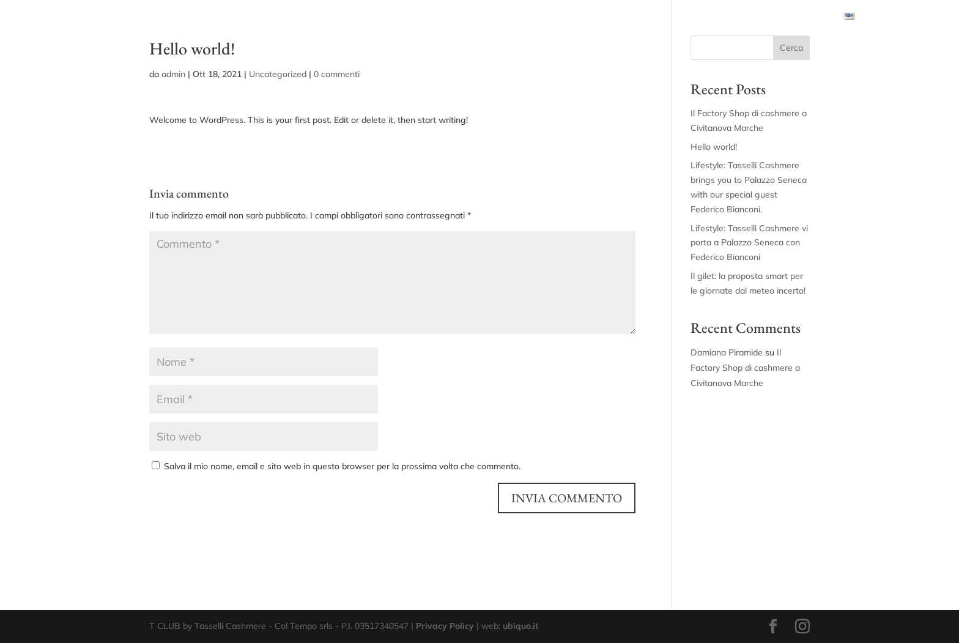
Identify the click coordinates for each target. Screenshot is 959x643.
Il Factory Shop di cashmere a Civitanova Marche (745, 367)
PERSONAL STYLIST (292, 17)
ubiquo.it (520, 625)
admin (173, 74)
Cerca (791, 47)
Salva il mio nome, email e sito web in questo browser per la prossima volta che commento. (342, 466)
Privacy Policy (445, 625)
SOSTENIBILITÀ (714, 17)
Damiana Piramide (727, 352)
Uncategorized (277, 74)
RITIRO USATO (800, 17)
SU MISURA (556, 17)
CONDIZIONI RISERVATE (190, 17)
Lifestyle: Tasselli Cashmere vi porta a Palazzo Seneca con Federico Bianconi (749, 243)
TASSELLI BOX (375, 17)
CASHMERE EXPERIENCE (468, 17)
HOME (115, 17)
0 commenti (337, 74)
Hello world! (714, 146)
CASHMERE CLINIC (631, 17)
